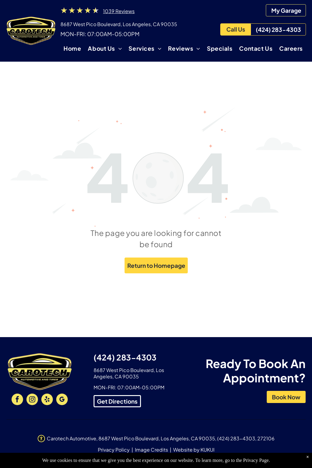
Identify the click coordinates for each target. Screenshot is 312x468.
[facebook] (17, 400)
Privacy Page (256, 463)
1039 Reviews (119, 11)
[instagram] (32, 400)
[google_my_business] (62, 400)
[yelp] (47, 400)
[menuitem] (72, 49)
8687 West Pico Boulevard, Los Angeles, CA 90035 (118, 24)
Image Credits (151, 449)
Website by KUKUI (193, 449)
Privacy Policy (114, 449)
